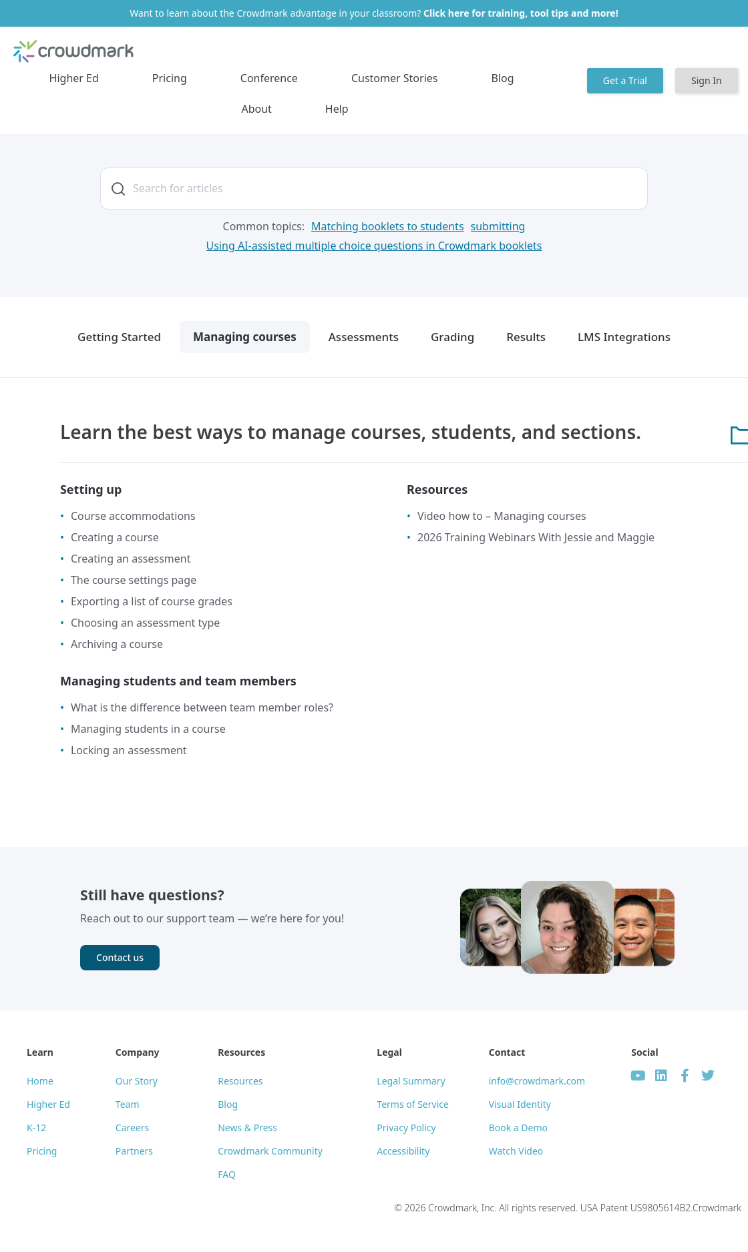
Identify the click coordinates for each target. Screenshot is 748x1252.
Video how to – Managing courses (501, 516)
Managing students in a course (148, 728)
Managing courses (245, 336)
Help (337, 108)
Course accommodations (133, 516)
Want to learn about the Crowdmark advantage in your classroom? (374, 13)
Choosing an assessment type (145, 622)
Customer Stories (394, 78)
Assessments (364, 336)
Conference (269, 78)
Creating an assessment (131, 558)
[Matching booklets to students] (387, 226)
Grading (452, 336)
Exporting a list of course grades (151, 601)
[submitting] (498, 226)
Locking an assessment (129, 750)
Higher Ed (74, 78)
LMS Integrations (624, 336)
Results (526, 336)
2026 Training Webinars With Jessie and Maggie (535, 537)
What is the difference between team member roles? (202, 707)
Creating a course (115, 537)
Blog (502, 78)
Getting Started (119, 336)
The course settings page (133, 580)
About (256, 108)
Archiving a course (117, 644)
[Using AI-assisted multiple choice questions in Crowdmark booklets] (374, 246)
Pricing (169, 78)
